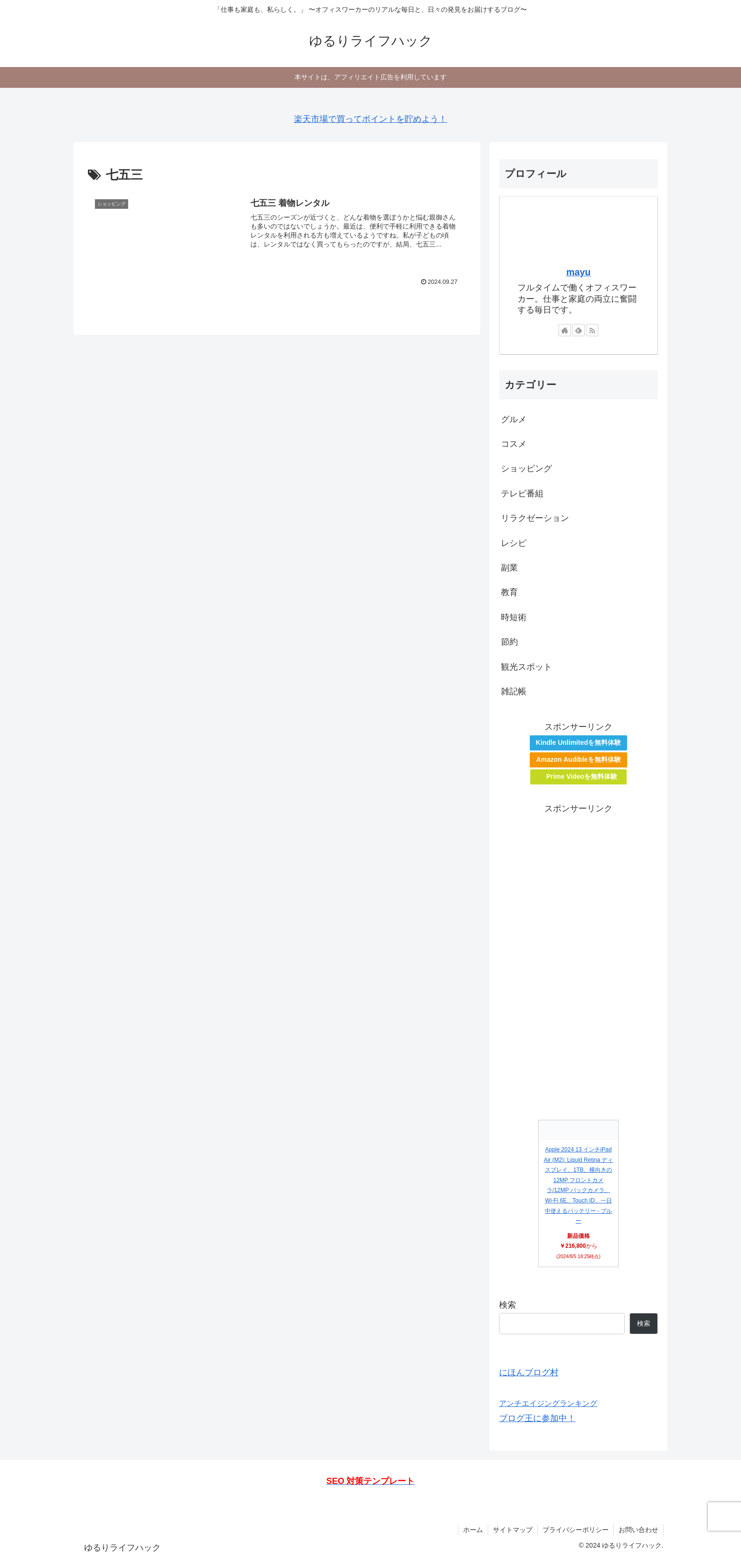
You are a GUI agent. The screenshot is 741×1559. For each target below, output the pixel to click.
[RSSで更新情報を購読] (592, 330)
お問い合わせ (638, 1529)
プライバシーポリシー (576, 1529)
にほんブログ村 (529, 1372)
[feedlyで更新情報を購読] (578, 330)
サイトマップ (513, 1529)
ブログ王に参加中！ (537, 1418)
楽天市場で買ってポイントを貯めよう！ (370, 119)
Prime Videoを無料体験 (582, 776)
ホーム (473, 1529)
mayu (578, 272)
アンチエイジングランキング (548, 1403)
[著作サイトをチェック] (565, 330)
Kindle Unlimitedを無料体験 (578, 742)
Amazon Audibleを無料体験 (578, 759)
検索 (507, 1305)
